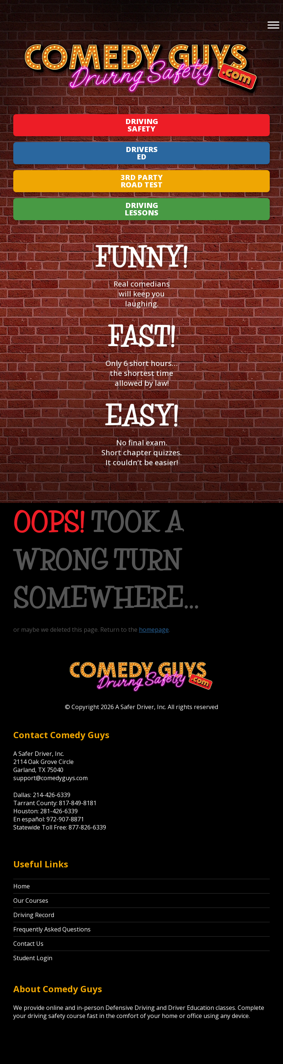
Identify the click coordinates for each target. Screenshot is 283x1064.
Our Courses (30, 900)
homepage (154, 630)
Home (21, 886)
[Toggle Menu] (273, 24)
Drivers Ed (142, 153)
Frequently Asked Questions (52, 929)
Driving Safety (141, 125)
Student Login (32, 958)
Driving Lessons (141, 209)
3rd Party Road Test (141, 181)
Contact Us (28, 944)
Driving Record (33, 915)
